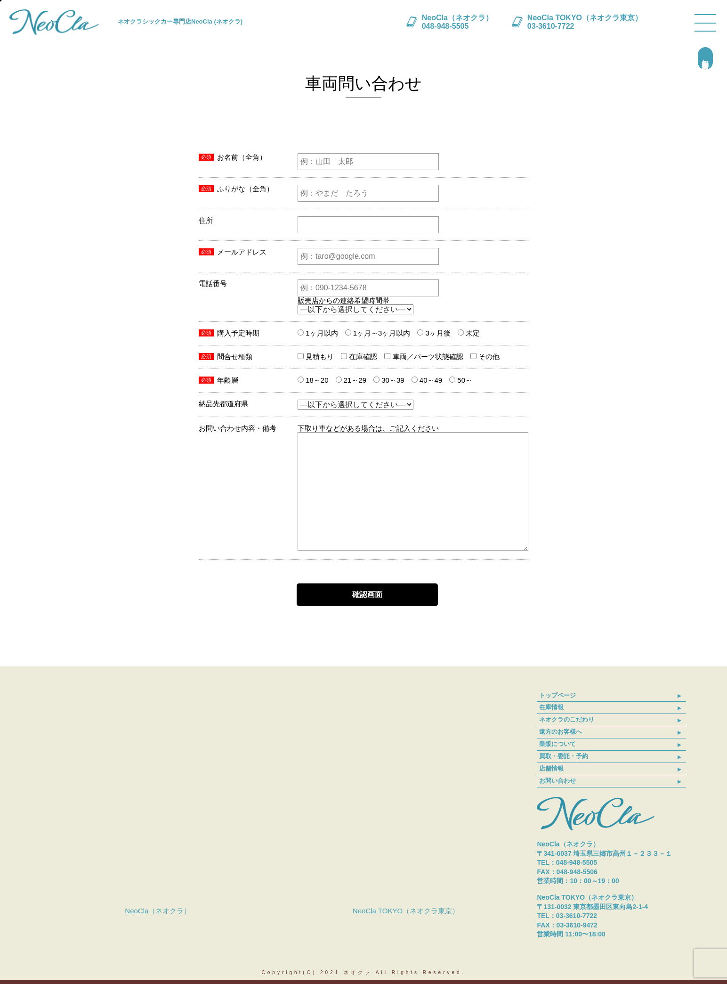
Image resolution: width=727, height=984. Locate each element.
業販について (557, 743)
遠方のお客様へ (560, 731)
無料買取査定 (706, 58)
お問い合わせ (557, 780)
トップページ (557, 695)
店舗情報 (551, 768)
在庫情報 (551, 707)
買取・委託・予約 (563, 756)
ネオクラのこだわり (566, 719)
